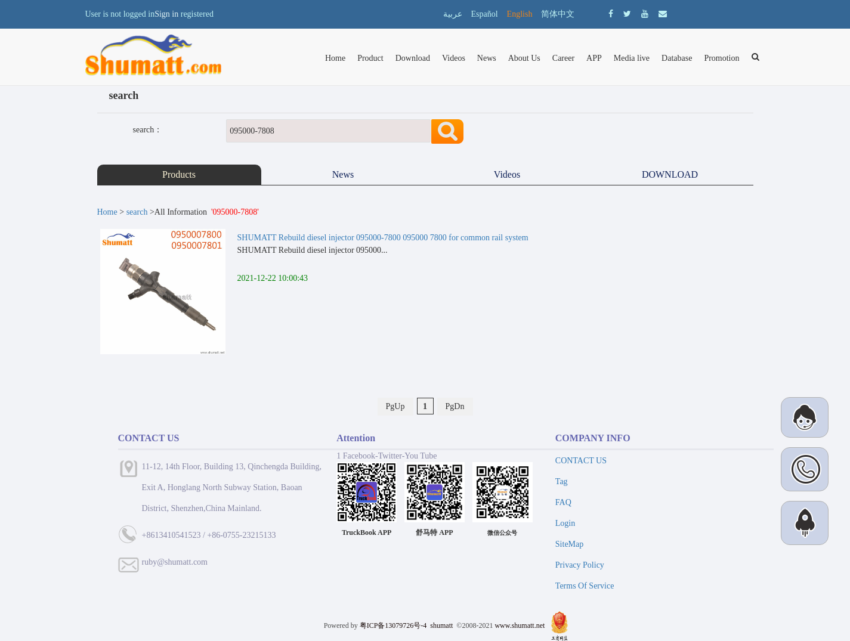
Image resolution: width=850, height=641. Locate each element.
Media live (632, 58)
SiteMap (569, 544)
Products (179, 174)
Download (412, 58)
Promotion (721, 58)
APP (594, 58)
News (486, 58)
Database (677, 58)
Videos (453, 58)
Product (370, 58)
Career (563, 58)
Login (565, 523)
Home (335, 58)
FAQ (563, 502)
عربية (452, 14)
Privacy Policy (579, 565)
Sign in (166, 14)
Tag (561, 481)
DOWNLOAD (671, 174)
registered (197, 14)
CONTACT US (581, 460)
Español (484, 14)
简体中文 (557, 14)
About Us (524, 58)
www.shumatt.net (519, 625)
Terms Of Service (584, 585)
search (137, 212)
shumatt (442, 625)
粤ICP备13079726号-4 (393, 625)
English (520, 14)
